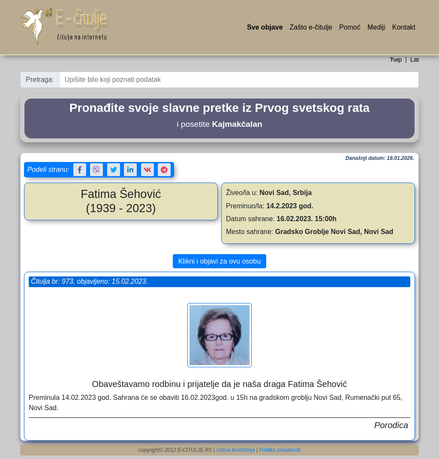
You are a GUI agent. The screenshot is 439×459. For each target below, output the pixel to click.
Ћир (396, 59)
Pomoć (350, 27)
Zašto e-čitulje (311, 27)
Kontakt (403, 27)
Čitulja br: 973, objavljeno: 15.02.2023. (89, 281)
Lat (414, 59)
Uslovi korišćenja (235, 450)
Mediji (376, 27)
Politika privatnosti (280, 450)
